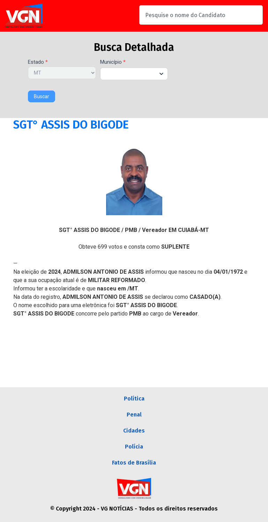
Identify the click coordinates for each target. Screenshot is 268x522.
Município (113, 62)
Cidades (134, 430)
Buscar (41, 96)
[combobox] (201, 15)
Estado (38, 62)
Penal (134, 414)
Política (134, 398)
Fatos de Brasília (134, 462)
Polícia (134, 446)
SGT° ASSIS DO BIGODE (71, 125)
